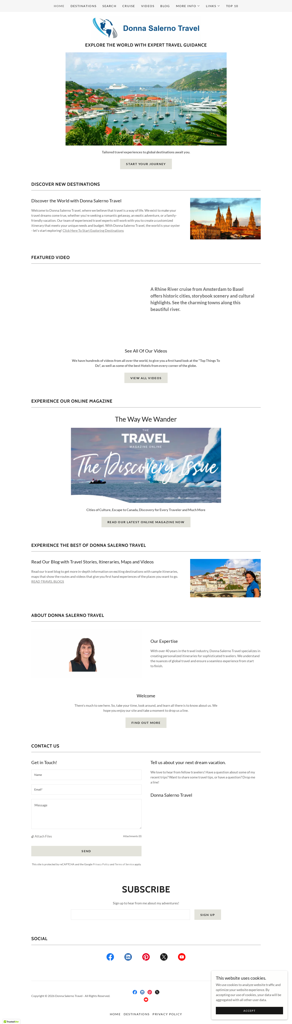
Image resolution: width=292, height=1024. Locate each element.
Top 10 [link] (232, 6)
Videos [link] (148, 6)
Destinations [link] (83, 6)
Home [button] (115, 1015)
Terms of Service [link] (124, 865)
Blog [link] (165, 6)
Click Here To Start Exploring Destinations (93, 231)
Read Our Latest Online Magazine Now (146, 522)
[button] (188, 6)
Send (86, 852)
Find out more (146, 723)
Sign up (207, 915)
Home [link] (59, 6)
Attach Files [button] (43, 837)
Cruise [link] (128, 6)
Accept (250, 1010)
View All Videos (146, 378)
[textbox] (86, 775)
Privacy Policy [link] (101, 865)
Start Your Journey (146, 164)
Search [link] (109, 6)
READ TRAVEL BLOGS (47, 582)
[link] (146, 28)
